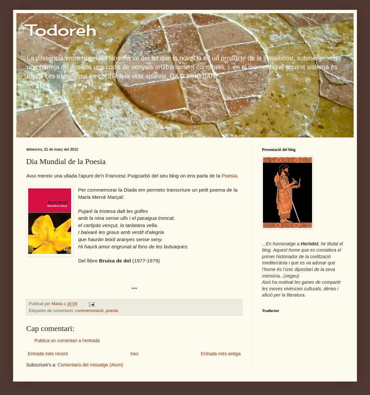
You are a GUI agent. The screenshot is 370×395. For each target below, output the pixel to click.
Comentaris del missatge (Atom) (90, 364)
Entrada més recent (48, 353)
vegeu (291, 276)
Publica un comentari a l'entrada (67, 340)
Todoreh (61, 30)
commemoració (89, 310)
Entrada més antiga (221, 353)
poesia (112, 310)
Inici (134, 353)
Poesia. (230, 175)
